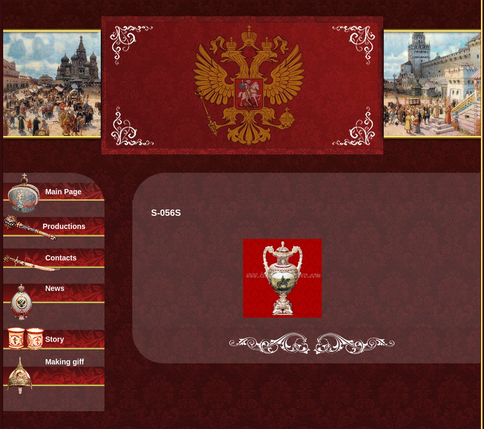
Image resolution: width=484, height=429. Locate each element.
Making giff (64, 362)
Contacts (61, 258)
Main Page (63, 191)
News (55, 288)
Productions (64, 226)
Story (54, 339)
